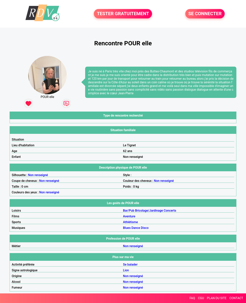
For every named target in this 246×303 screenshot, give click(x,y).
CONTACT (236, 298)
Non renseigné (38, 175)
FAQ (192, 298)
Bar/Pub (128, 210)
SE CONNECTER (205, 14)
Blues (127, 228)
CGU (201, 298)
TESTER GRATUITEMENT (123, 14)
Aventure (129, 216)
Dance (135, 228)
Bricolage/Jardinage (149, 210)
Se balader (130, 264)
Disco (145, 228)
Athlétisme (130, 222)
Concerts (170, 210)
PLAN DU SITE (217, 298)
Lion (126, 270)
